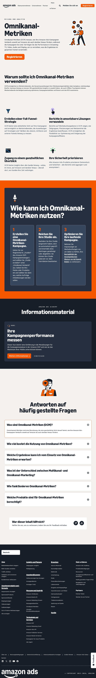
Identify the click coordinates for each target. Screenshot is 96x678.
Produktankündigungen (83, 568)
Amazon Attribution (32, 594)
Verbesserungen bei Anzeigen (35, 578)
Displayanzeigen (6, 601)
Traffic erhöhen (6, 572)
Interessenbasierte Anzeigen (52, 654)
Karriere (3, 658)
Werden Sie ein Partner (83, 597)
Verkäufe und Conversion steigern (8, 575)
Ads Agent (29, 642)
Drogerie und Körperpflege (59, 587)
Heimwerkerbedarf (56, 594)
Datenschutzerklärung (33, 654)
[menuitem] (10, 602)
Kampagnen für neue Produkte (35, 639)
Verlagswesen (55, 597)
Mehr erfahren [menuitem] (81, 562)
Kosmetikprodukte (56, 568)
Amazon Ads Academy (82, 565)
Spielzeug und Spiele (57, 603)
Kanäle (53, 613)
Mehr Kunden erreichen (8, 568)
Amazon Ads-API (31, 629)
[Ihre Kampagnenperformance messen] (48, 341)
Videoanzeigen (5, 604)
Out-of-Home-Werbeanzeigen (10, 610)
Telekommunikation (57, 600)
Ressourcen (79, 572)
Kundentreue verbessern (8, 579)
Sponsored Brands (6, 598)
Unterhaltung (55, 575)
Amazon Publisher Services (34, 632)
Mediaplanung (30, 568)
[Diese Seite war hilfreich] (82, 523)
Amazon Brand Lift (31, 597)
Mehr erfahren (53, 5)
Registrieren (88, 6)
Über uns (4, 654)
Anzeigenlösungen (33, 575)
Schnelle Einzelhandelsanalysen (33, 610)
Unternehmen (36, 6)
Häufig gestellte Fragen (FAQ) (84, 579)
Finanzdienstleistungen (58, 581)
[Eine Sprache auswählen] (10, 552)
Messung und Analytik (34, 590)
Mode (52, 578)
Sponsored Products (7, 594)
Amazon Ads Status (82, 654)
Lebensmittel (55, 584)
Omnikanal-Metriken (32, 606)
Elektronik (54, 572)
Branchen (54, 562)
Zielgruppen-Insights (32, 565)
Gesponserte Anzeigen (8, 591)
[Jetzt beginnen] (14, 57)
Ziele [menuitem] (3, 562)
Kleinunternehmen (24, 6)
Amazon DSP (30, 623)
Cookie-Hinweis (68, 654)
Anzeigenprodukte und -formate (10, 587)
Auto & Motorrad (56, 565)
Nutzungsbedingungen (17, 654)
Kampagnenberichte (32, 603)
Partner (45, 6)
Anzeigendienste (31, 581)
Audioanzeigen (5, 607)
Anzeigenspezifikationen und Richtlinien (84, 575)
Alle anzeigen (5, 613)
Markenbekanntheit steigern (9, 565)
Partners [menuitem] (79, 590)
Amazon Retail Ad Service (33, 635)
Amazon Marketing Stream (34, 600)
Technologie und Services (32, 618)
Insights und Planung (34, 562)
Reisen (53, 606)
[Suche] (60, 6)
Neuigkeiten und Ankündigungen (81, 583)
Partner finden (80, 594)
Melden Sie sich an (70, 5)
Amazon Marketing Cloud (33, 626)
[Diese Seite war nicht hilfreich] (76, 523)
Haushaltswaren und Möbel (59, 590)
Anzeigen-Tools (31, 584)
